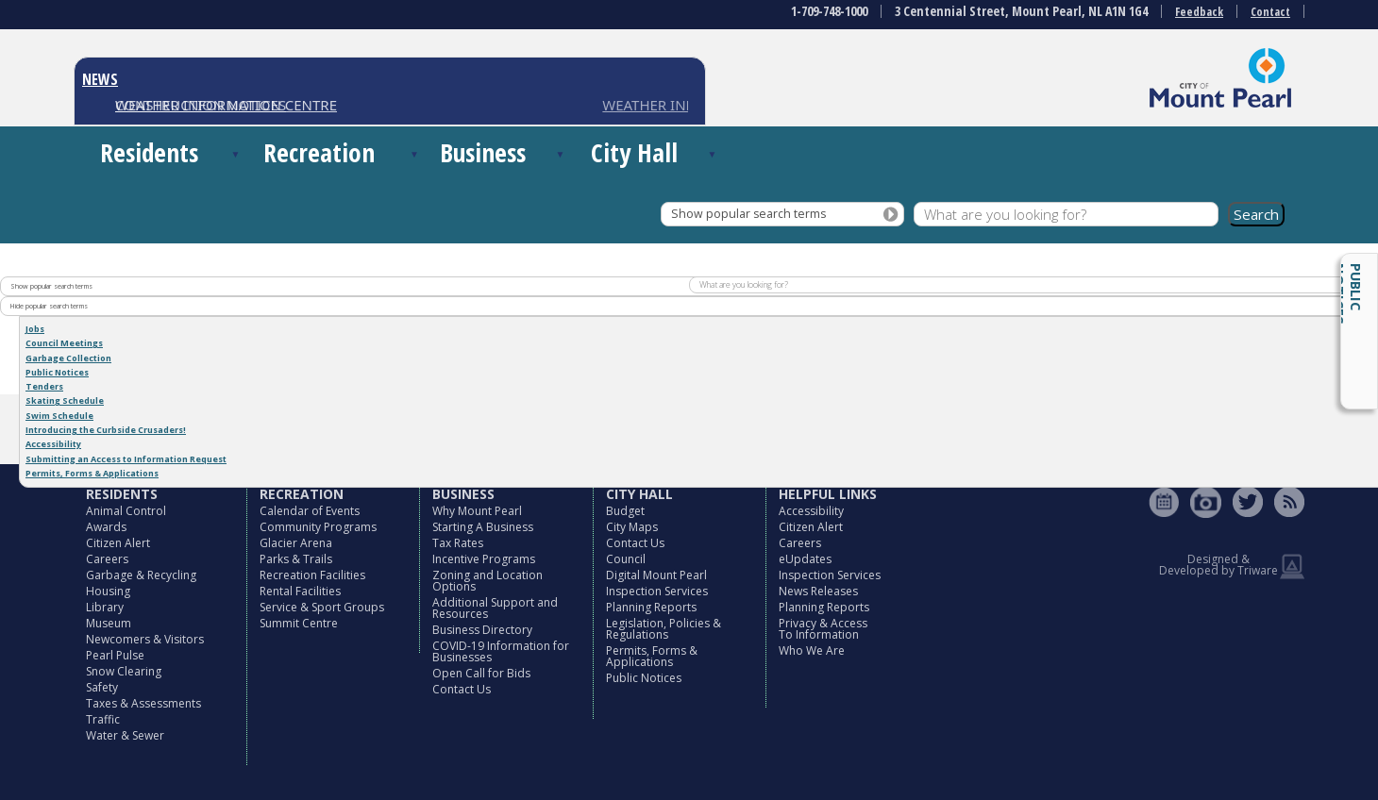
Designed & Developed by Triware (1218, 564)
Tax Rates (457, 543)
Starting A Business (482, 527)
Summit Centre (299, 623)
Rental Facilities (300, 591)
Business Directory (482, 630)
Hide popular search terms (49, 305)
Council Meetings (64, 343)
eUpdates (805, 559)
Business (483, 152)
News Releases (818, 591)
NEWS (100, 79)
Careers (107, 559)
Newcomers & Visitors (145, 639)
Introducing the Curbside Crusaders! (105, 430)
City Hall (634, 152)
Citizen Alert (118, 543)
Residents (149, 152)
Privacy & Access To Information (823, 628)
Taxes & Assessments (143, 703)
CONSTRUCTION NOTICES (200, 104)
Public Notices (1348, 294)
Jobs (34, 329)
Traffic (103, 719)
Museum (108, 623)
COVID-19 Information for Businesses (500, 651)
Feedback (1199, 12)
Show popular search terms (748, 214)
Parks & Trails (296, 559)
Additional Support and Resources (495, 608)
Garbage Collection (68, 358)
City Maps (632, 527)
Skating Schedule (64, 400)
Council (626, 559)
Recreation (319, 152)
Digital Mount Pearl (656, 575)
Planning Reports (651, 607)
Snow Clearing (123, 671)
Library (105, 607)
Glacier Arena (296, 543)
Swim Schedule (59, 415)
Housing (108, 591)
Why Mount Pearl (477, 511)
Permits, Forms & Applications (92, 473)
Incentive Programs (483, 559)
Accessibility (53, 444)
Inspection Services (657, 591)
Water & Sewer (125, 735)
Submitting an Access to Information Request (126, 459)
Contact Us (461, 689)
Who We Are (812, 650)
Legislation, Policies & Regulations (663, 628)
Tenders (44, 386)
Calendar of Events (310, 511)
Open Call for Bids (481, 673)
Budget (625, 511)
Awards (106, 527)
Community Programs (318, 527)
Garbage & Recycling (141, 575)
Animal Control (126, 511)
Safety (102, 687)
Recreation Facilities (312, 575)
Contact (1270, 12)
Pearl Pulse (115, 655)
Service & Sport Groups (322, 607)
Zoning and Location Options (487, 580)
